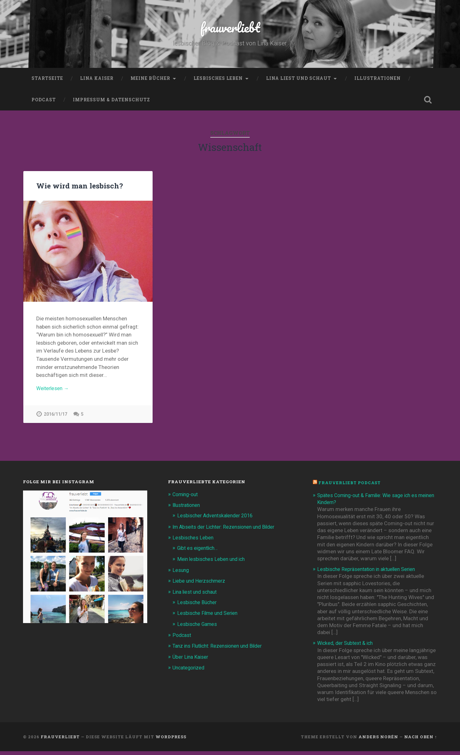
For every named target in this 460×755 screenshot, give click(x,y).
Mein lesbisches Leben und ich (213, 562)
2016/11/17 (55, 417)
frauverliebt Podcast (351, 486)
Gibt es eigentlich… (199, 552)
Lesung (181, 574)
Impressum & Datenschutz (111, 102)
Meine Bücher (150, 80)
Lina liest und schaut (298, 80)
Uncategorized (189, 671)
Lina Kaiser (97, 80)
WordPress (170, 740)
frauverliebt (230, 28)
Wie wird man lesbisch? (78, 188)
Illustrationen (377, 80)
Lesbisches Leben (218, 80)
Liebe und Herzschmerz (200, 584)
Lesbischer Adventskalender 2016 (217, 519)
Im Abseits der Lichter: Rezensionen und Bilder (227, 530)
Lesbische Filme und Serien (209, 616)
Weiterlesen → (53, 391)
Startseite (47, 80)
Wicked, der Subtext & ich (347, 647)
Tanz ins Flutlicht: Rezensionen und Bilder (221, 649)
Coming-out (186, 498)
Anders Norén (378, 740)
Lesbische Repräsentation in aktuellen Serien (369, 573)
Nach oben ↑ (420, 740)
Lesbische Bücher (198, 606)
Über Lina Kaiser (191, 660)
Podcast (44, 102)
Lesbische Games (198, 627)
